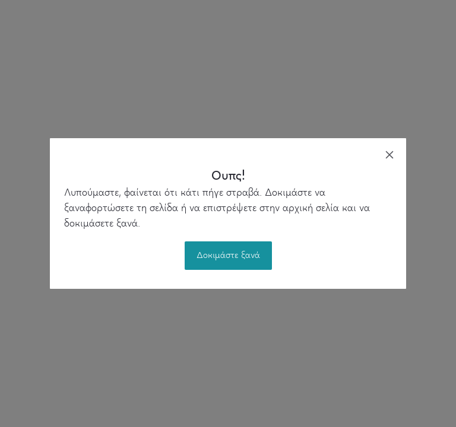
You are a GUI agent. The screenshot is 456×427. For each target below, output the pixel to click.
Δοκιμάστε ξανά (228, 255)
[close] (389, 155)
